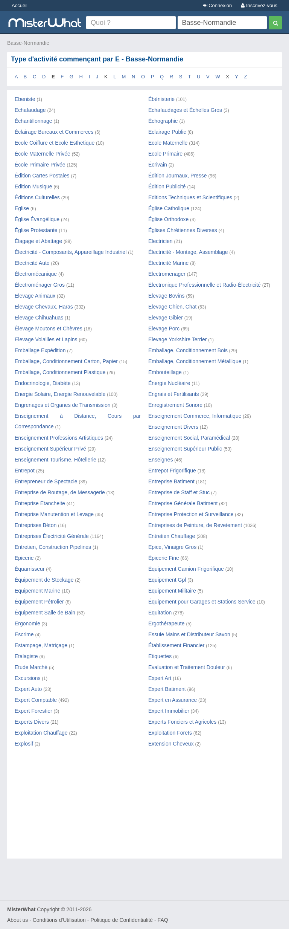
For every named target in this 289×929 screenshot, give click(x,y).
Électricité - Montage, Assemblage (188, 252)
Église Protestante (36, 230)
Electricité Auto (32, 263)
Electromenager (167, 274)
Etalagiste (26, 656)
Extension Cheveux (171, 744)
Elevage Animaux (35, 296)
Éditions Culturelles (37, 197)
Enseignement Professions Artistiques (59, 438)
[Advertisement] (144, 809)
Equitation (160, 613)
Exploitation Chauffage (41, 733)
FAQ (163, 920)
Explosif (24, 744)
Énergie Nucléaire (169, 383)
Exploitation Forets (170, 733)
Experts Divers (32, 722)
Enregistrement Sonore (175, 405)
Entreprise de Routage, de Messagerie (60, 492)
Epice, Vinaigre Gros (172, 547)
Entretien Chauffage (171, 536)
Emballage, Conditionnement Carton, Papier (66, 361)
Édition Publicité (167, 186)
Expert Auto (28, 689)
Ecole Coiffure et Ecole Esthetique (54, 143)
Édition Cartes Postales (42, 176)
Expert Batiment (167, 689)
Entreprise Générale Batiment (183, 503)
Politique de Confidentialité (121, 920)
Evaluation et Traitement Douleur (186, 667)
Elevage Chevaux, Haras (44, 307)
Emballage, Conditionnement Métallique (194, 361)
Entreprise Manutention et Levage (54, 514)
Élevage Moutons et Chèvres (48, 328)
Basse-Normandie (28, 43)
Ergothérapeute (166, 623)
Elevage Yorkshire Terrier (177, 339)
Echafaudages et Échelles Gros (185, 110)
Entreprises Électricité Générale (52, 536)
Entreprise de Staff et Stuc (179, 492)
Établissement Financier (176, 645)
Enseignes (160, 460)
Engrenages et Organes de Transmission (62, 405)
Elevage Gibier (165, 318)
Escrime (24, 634)
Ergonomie (27, 623)
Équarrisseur (29, 569)
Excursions (27, 678)
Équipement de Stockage (44, 580)
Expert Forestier (33, 711)
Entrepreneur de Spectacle (46, 481)
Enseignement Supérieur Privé (50, 449)
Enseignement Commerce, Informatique (194, 416)
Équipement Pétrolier (39, 602)
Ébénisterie (161, 99)
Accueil (19, 5)
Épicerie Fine (163, 558)
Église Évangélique (37, 219)
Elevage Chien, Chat (172, 307)
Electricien (160, 241)
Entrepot (25, 471)
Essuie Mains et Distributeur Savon (189, 634)
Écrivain (157, 165)
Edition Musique (33, 186)
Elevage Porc (163, 328)
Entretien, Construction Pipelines (53, 547)
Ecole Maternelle (167, 143)
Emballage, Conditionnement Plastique (60, 372)
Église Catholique (168, 208)
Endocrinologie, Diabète (43, 383)
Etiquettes (160, 656)
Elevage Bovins (166, 296)
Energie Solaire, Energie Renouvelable (60, 394)
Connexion (217, 5)
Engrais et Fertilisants (173, 394)
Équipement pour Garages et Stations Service (202, 602)
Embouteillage (165, 372)
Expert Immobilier (168, 711)
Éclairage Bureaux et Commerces (54, 132)
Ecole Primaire (165, 154)
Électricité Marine (168, 263)
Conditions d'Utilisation (59, 920)
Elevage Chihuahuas (39, 318)
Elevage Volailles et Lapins (46, 339)
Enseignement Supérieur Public (185, 449)
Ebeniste (25, 99)
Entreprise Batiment (171, 481)
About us (17, 920)
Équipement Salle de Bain (45, 613)
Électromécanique (36, 274)
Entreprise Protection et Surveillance (190, 514)
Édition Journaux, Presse (177, 176)
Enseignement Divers (173, 427)
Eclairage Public (167, 132)
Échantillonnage (33, 121)
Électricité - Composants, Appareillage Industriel (70, 252)
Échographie (163, 121)
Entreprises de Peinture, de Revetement (195, 525)
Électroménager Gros (40, 285)
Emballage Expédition (40, 350)
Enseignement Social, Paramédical (189, 438)
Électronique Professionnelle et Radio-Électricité (204, 285)
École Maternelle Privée (42, 154)
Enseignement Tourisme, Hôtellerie (55, 460)
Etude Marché (31, 667)
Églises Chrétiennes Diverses (182, 230)
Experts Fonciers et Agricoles (182, 722)
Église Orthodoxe (168, 219)
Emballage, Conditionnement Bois (188, 350)
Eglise (22, 208)
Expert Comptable (36, 700)
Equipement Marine (37, 591)
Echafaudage (30, 110)
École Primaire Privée (40, 165)
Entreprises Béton (35, 525)
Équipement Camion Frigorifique (186, 569)
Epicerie (24, 558)
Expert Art (159, 678)
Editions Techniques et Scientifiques (190, 197)
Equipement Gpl (167, 580)
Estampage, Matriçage (41, 645)
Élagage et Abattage (38, 241)
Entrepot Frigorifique (172, 471)
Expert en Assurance (172, 700)
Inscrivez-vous (259, 5)
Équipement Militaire (172, 591)
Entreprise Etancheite (40, 503)
